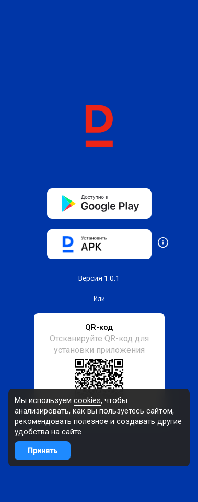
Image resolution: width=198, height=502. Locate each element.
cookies (87, 400)
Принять (42, 451)
